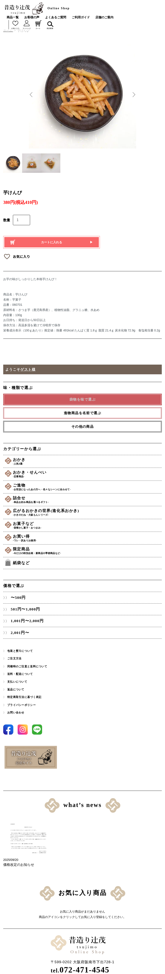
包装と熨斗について (20, 647)
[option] (82, 94)
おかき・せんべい (88, 473)
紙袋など (23, 559)
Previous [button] (32, 94)
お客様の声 (31, 17)
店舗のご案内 (104, 17)
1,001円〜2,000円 (26, 617)
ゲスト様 (27, 369)
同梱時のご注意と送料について (27, 662)
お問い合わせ (15, 708)
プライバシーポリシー (21, 700)
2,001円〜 (19, 629)
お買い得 (88, 535)
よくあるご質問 (55, 17)
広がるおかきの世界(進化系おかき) (88, 510)
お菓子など (88, 522)
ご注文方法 (14, 655)
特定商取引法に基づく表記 (24, 693)
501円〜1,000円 (25, 605)
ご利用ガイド (81, 17)
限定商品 (88, 547)
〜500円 (17, 594)
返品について (15, 685)
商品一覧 (13, 17)
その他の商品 (82, 426)
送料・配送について (20, 670)
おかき (88, 461)
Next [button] (133, 94)
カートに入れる (51, 242)
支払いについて (17, 677)
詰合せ (88, 498)
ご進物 (88, 486)
